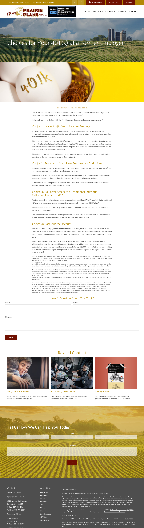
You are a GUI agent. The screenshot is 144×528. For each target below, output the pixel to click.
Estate (42, 498)
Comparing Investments (63, 391)
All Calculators (45, 520)
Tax (41, 505)
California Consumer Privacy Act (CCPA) (121, 510)
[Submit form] (11, 337)
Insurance (43, 502)
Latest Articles (45, 514)
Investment (44, 495)
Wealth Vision (114, 2)
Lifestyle (43, 511)
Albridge (129, 2)
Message (8, 317)
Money (42, 508)
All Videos (43, 517)
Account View (95, 2)
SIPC (131, 519)
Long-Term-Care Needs (18, 391)
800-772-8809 (19, 510)
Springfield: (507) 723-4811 (20, 2)
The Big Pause (102, 391)
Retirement (44, 492)
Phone (115, 433)
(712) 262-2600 (18, 524)
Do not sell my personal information (114, 511)
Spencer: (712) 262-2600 (43, 2)
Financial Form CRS (70, 489)
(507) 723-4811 (18, 507)
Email (75, 302)
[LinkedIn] (74, 2)
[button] (87, 11)
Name (7, 302)
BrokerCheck (104, 493)
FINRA (127, 519)
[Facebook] (81, 2)
